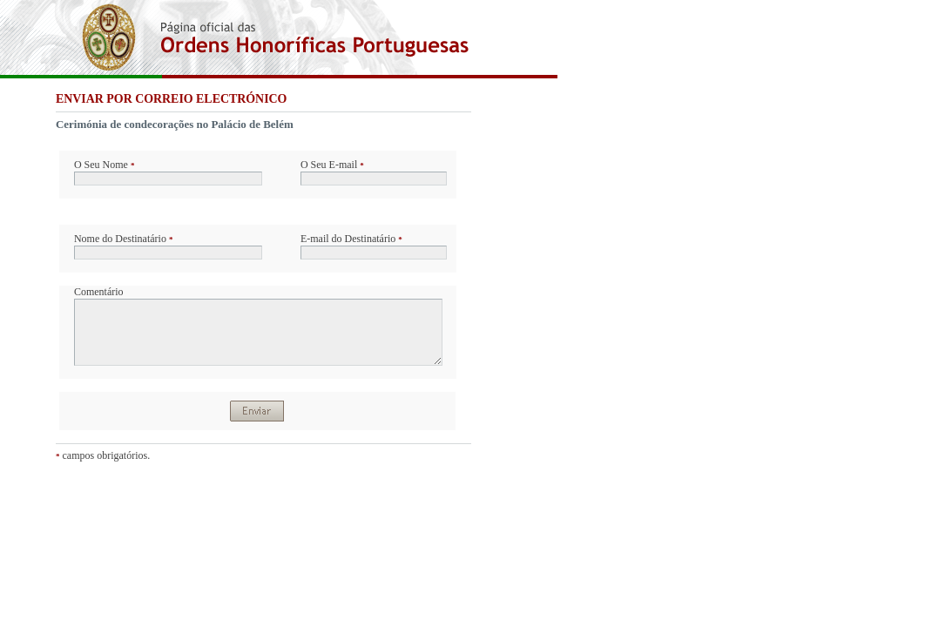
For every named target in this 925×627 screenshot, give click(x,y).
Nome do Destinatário (123, 239)
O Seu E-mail (332, 164)
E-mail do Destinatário (351, 239)
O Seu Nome (104, 164)
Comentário (99, 292)
